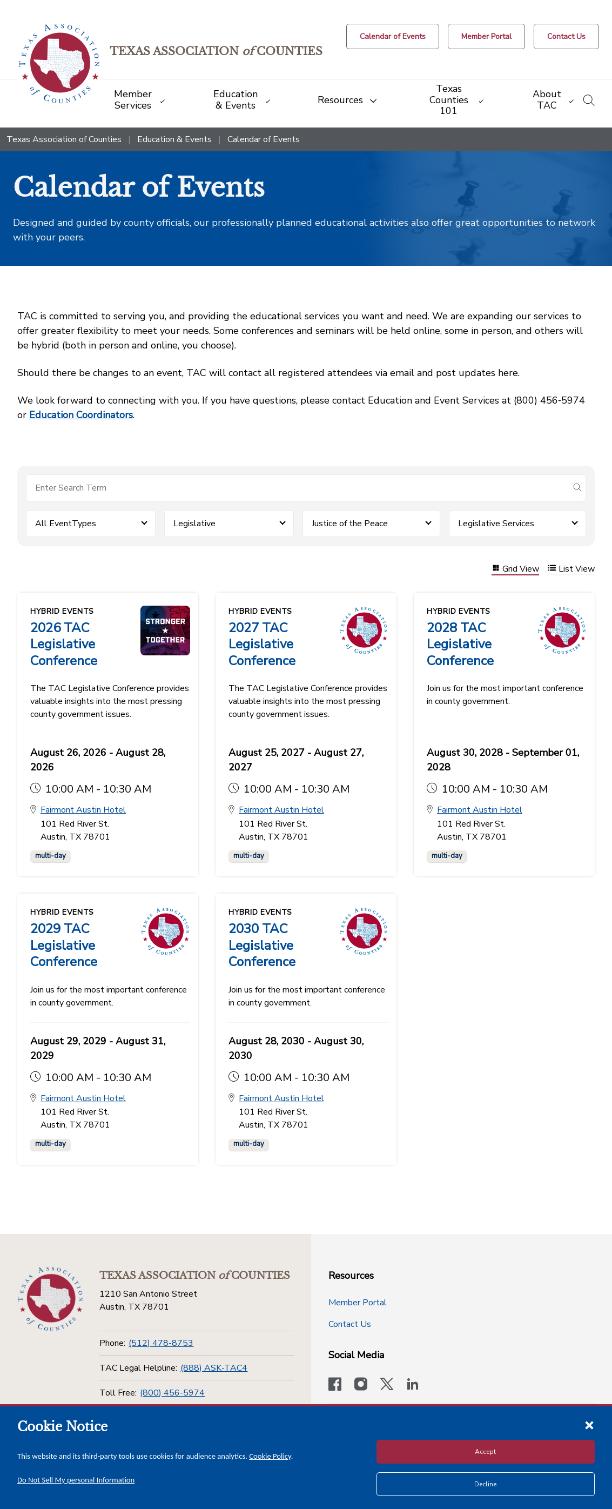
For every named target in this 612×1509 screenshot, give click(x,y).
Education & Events (174, 139)
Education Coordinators (81, 414)
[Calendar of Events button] (392, 36)
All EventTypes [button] (65, 523)
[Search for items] (297, 488)
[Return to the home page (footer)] (49, 1298)
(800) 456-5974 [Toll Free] (172, 1392)
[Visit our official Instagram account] (360, 1384)
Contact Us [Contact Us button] (349, 1324)
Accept (485, 1451)
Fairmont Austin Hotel (83, 810)
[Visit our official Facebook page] (334, 1384)
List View (571, 569)
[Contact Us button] (566, 36)
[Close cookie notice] (589, 1424)
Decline (485, 1484)
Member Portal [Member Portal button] (357, 1302)
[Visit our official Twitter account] (386, 1384)
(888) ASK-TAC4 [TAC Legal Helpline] (213, 1367)
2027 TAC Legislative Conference (261, 644)
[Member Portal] (486, 36)
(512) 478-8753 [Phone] (161, 1343)
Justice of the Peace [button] (350, 523)
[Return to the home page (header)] (60, 64)
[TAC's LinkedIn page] (412, 1384)
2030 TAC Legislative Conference (261, 945)
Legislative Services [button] (496, 523)
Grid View (515, 569)
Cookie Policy (270, 1456)
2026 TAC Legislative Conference (63, 644)
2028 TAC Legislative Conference (460, 644)
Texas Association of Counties (64, 139)
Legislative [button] (194, 523)
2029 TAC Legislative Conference (63, 945)
